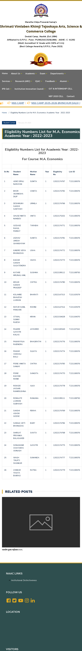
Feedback (50, 81)
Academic (30, 73)
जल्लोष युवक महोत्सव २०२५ (12, 549)
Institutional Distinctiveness (24, 580)
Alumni (63, 81)
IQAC (37, 81)
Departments (57, 73)
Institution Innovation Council (29, 89)
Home (5, 73)
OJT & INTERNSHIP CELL (60, 88)
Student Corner (9, 123)
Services (6, 81)
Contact (71, 96)
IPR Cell (5, 89)
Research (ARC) (22, 81)
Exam (42, 73)
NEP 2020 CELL (56, 96)
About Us (15, 73)
